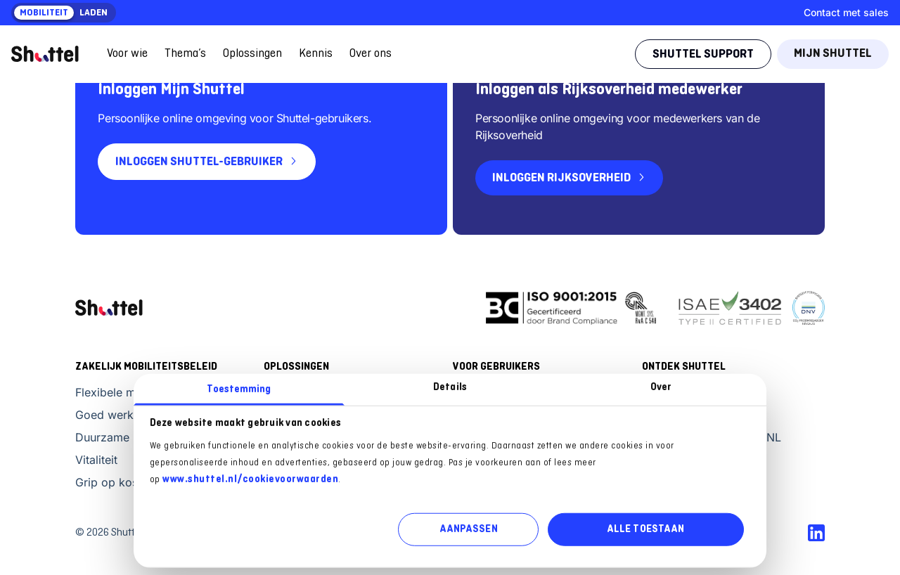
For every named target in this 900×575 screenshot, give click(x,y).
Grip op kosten (114, 482)
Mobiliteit (44, 13)
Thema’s (185, 53)
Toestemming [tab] (239, 389)
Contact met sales (846, 12)
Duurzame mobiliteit (128, 437)
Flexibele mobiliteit (124, 392)
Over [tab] (660, 387)
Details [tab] (450, 387)
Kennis (316, 53)
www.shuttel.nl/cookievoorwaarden (250, 479)
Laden (93, 13)
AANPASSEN (468, 529)
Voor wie (127, 53)
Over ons (370, 53)
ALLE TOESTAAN (645, 529)
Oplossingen (252, 53)
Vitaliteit (96, 460)
